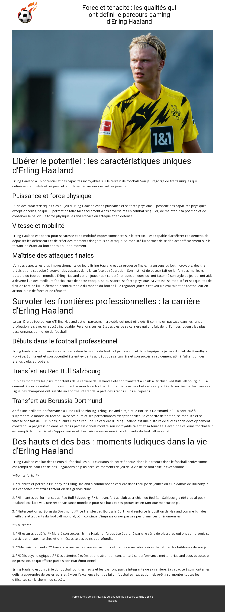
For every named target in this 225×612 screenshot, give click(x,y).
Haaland (28, 181)
